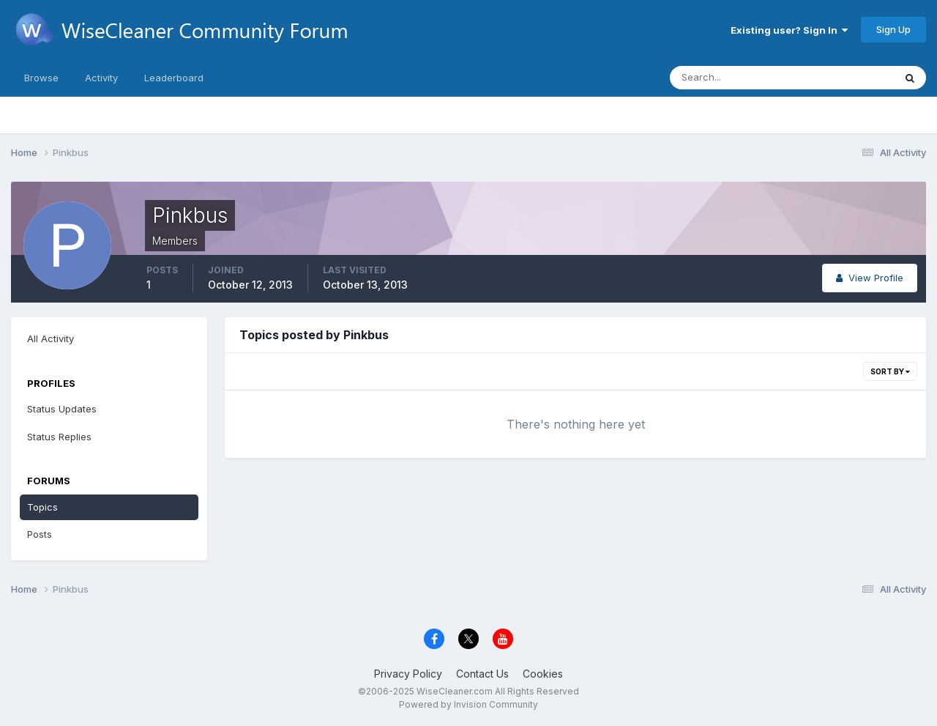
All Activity (50, 338)
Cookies (543, 673)
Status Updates (62, 409)
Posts (39, 534)
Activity (101, 78)
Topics (42, 507)
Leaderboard (174, 78)
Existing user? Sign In (789, 30)
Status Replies (59, 436)
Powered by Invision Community (468, 704)
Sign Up (893, 29)
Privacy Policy (408, 673)
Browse (41, 78)
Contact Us (482, 673)
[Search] (734, 77)
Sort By (890, 371)
